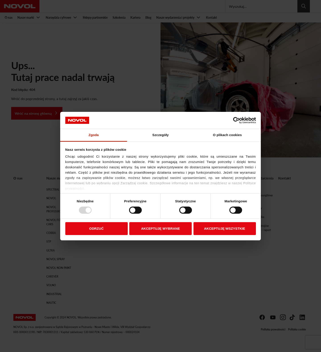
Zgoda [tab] (93, 135)
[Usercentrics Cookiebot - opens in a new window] (236, 120)
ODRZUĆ (96, 228)
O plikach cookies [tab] (227, 135)
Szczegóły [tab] (160, 135)
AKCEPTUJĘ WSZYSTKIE (224, 228)
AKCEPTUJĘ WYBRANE (160, 228)
